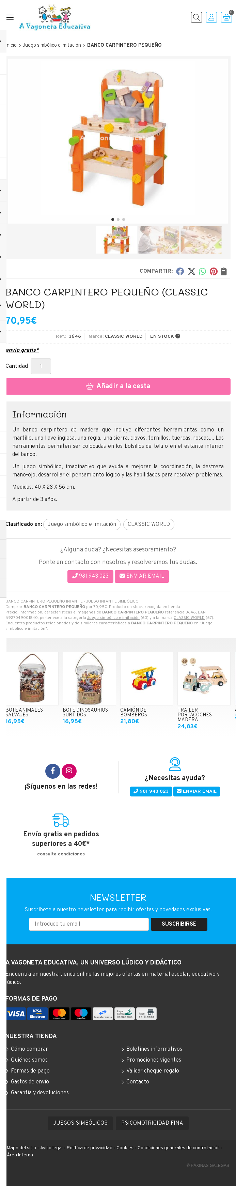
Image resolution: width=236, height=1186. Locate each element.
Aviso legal (51, 1148)
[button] (112, 219)
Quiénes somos (29, 1060)
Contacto (137, 1082)
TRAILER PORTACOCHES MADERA (194, 715)
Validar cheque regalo (152, 1071)
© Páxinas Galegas (208, 1165)
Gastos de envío (30, 1082)
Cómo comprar (29, 1049)
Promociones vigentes (153, 1060)
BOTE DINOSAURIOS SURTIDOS (85, 712)
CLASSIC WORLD (189, 618)
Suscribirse (179, 924)
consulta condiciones (61, 854)
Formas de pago (30, 1071)
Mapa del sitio (21, 1148)
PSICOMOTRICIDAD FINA (152, 1123)
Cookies (124, 1148)
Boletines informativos (154, 1049)
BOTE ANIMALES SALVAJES (24, 712)
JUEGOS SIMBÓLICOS (80, 1123)
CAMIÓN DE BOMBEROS (133, 712)
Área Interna (20, 1155)
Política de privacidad (89, 1148)
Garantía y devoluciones (40, 1093)
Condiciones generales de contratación (179, 1148)
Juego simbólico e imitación (113, 618)
